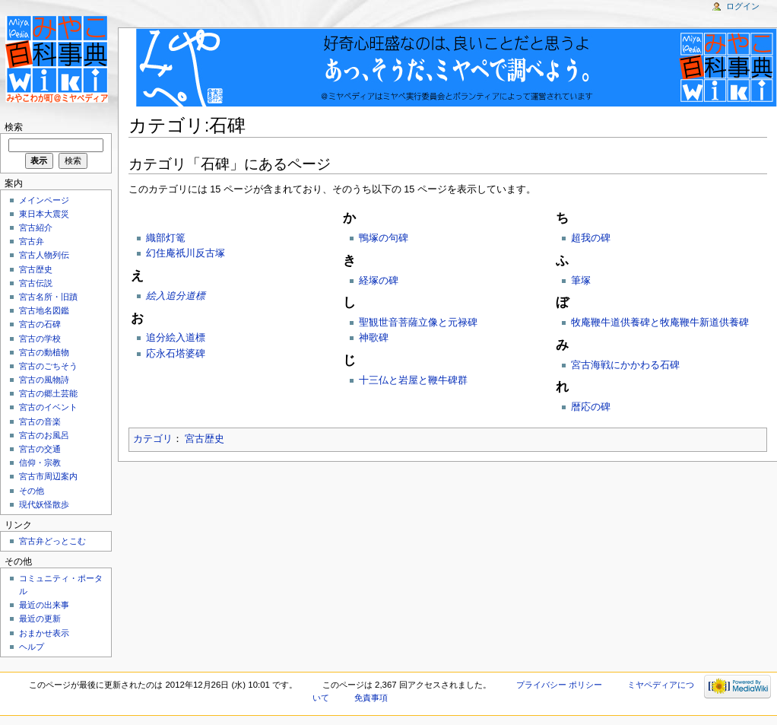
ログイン (743, 6)
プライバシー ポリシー (559, 684)
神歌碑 (373, 337)
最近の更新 (40, 618)
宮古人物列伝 (44, 254)
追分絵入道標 (175, 337)
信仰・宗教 (40, 462)
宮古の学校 (40, 338)
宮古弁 (31, 241)
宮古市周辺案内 (48, 476)
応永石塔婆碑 (175, 353)
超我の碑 (590, 238)
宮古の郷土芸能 (48, 393)
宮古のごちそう (48, 365)
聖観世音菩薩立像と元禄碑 (418, 322)
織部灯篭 (166, 238)
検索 (14, 127)
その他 (31, 490)
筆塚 (581, 280)
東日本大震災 (44, 213)
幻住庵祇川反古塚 (185, 253)
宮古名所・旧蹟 (48, 296)
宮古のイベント (48, 407)
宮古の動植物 (44, 352)
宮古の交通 (40, 448)
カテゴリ (153, 439)
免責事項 (371, 697)
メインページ (44, 200)
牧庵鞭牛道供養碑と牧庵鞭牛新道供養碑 (660, 322)
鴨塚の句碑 (383, 238)
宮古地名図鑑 (44, 310)
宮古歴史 (204, 439)
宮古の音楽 (40, 421)
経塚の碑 (378, 280)
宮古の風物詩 (44, 379)
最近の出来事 (44, 604)
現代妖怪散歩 (44, 504)
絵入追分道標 (175, 296)
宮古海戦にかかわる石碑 (625, 365)
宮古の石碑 (40, 324)
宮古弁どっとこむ (52, 540)
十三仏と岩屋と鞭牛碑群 (413, 380)
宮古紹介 (35, 227)
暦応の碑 (590, 407)
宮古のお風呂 (44, 435)
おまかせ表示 (44, 633)
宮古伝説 (35, 283)
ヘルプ (31, 646)
